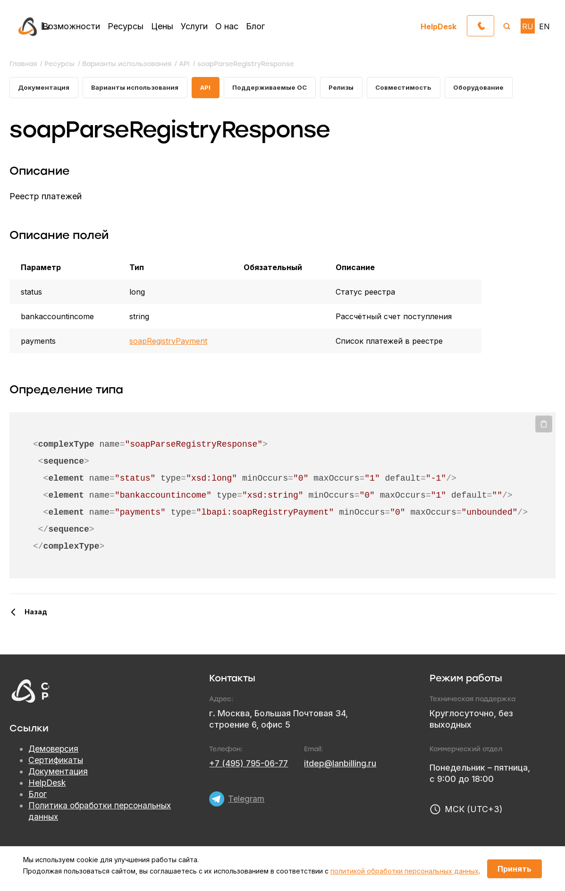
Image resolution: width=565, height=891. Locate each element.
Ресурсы (125, 26)
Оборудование (496, 88)
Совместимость (418, 88)
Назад (36, 613)
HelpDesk (438, 26)
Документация (45, 88)
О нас (226, 26)
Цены (162, 26)
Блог (255, 26)
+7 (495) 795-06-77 (250, 765)
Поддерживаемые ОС (280, 88)
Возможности (71, 26)
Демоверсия (54, 750)
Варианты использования (139, 88)
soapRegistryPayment (168, 342)
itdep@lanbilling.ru (344, 765)
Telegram (246, 797)
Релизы (354, 88)
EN (544, 26)
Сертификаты (56, 762)
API (213, 88)
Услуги (194, 26)
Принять (514, 869)
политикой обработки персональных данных (404, 871)
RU (527, 26)
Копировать (543, 425)
